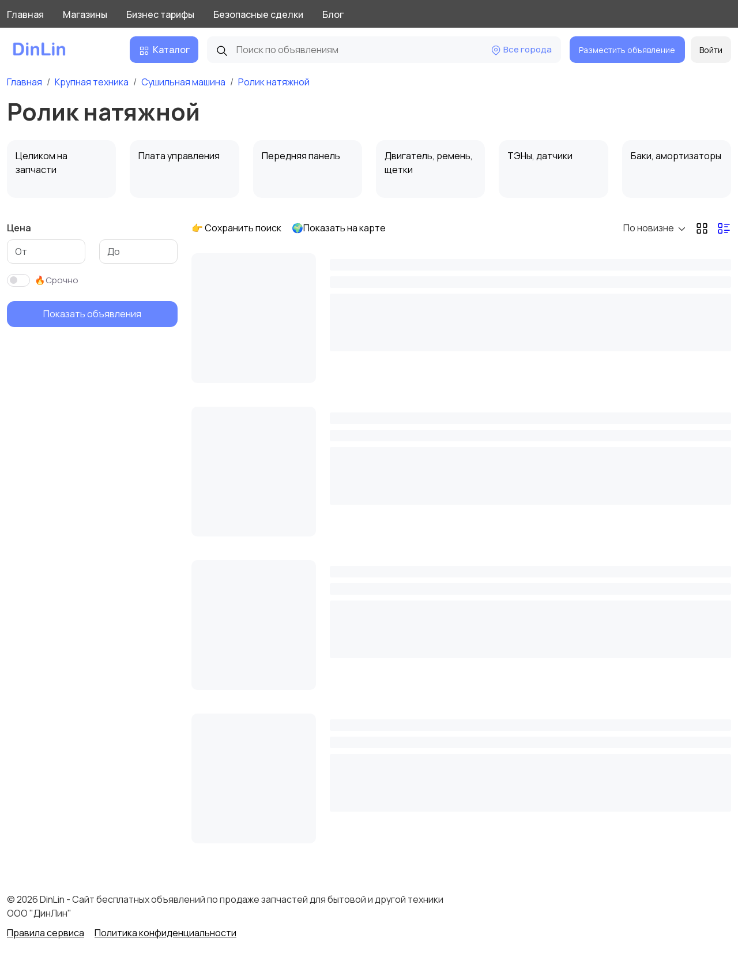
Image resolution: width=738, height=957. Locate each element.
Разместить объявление (627, 49)
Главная (25, 14)
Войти (710, 49)
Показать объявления (92, 313)
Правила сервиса (45, 932)
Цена (19, 228)
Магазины (85, 14)
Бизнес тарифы (160, 14)
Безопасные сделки (258, 14)
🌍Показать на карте (339, 228)
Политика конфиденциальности (165, 932)
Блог (333, 14)
